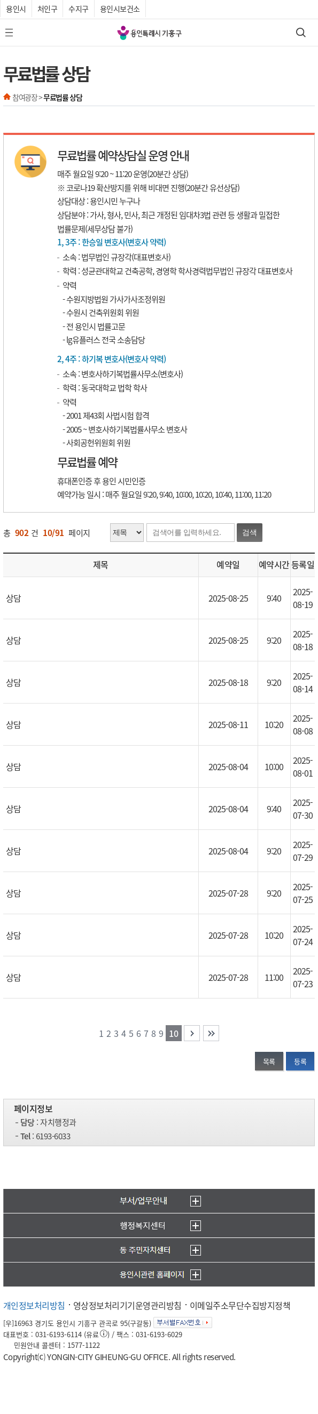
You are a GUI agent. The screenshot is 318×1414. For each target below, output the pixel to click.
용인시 (16, 8)
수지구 (78, 8)
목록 (269, 1061)
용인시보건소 (120, 8)
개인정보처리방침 (34, 1305)
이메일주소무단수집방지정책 (240, 1305)
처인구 (47, 8)
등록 (300, 1061)
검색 (249, 532)
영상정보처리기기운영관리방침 (127, 1305)
